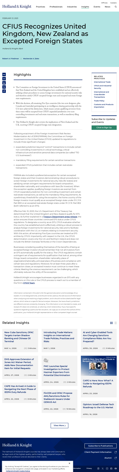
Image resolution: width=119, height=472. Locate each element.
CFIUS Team (29, 283)
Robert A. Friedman (10, 59)
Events (97, 7)
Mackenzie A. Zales (31, 59)
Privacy (89, 468)
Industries (72, 7)
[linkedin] (98, 468)
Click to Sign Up (104, 127)
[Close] (69, 467)
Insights (85, 7)
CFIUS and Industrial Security (102, 87)
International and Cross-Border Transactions (101, 94)
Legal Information (74, 468)
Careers (113, 3)
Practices (40, 7)
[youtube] (116, 468)
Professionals (56, 7)
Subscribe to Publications (100, 446)
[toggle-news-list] (116, 323)
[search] (116, 6)
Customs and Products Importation (103, 105)
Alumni (108, 458)
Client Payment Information (98, 452)
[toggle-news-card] (111, 323)
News (107, 7)
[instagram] (107, 468)
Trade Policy (99, 101)
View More (59, 425)
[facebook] (111, 468)
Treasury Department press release (60, 217)
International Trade (102, 82)
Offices (104, 3)
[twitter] (103, 468)
